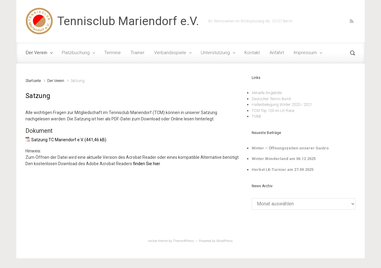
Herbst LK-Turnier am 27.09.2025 (282, 169)
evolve (152, 241)
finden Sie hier (146, 163)
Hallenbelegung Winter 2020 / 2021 (282, 104)
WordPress (224, 241)
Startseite (33, 80)
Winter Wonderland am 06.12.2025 (284, 158)
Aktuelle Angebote (267, 92)
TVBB (256, 116)
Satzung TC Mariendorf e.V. (57, 139)
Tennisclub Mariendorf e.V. (128, 21)
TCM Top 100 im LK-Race (273, 110)
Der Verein (55, 80)
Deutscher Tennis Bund (271, 98)
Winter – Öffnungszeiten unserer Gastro (290, 148)
